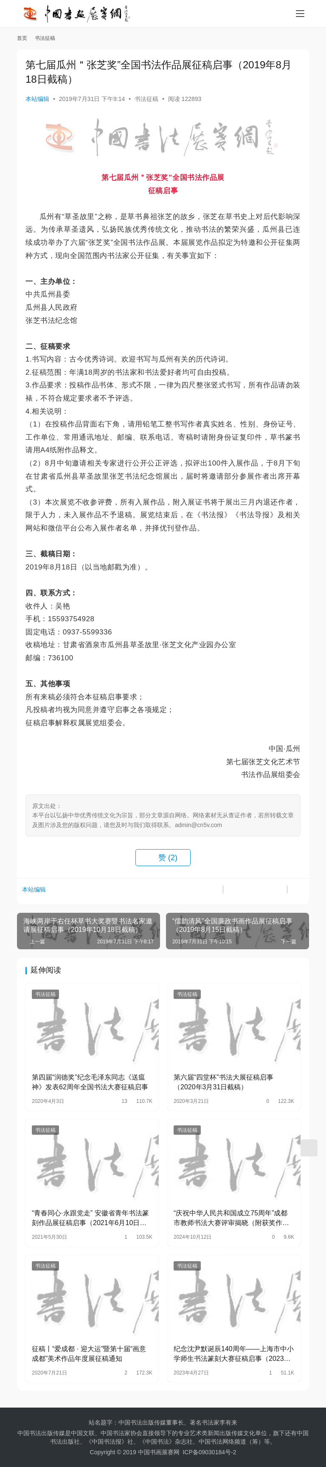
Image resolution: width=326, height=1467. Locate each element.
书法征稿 (146, 98)
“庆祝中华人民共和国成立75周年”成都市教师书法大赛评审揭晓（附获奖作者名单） (231, 1218)
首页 (22, 38)
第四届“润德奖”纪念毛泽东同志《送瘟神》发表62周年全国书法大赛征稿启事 (90, 1082)
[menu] (300, 13)
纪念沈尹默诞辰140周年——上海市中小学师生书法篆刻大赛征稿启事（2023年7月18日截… (234, 1354)
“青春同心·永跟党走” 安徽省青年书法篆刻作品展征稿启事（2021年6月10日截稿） (90, 1218)
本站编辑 (37, 98)
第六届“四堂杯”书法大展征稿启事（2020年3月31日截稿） (223, 1082)
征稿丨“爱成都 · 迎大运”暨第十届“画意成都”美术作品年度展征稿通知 (89, 1353)
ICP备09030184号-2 (209, 1452)
